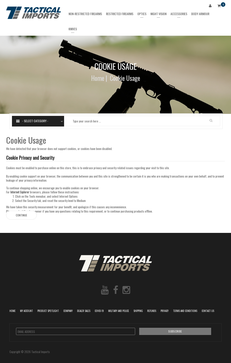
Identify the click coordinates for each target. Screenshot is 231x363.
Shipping (138, 311)
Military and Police (118, 311)
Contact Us (208, 311)
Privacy (165, 311)
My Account (26, 311)
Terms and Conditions (185, 311)
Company (68, 311)
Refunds (151, 311)
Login (211, 6)
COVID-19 (99, 311)
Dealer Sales (83, 311)
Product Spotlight (48, 311)
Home (97, 78)
